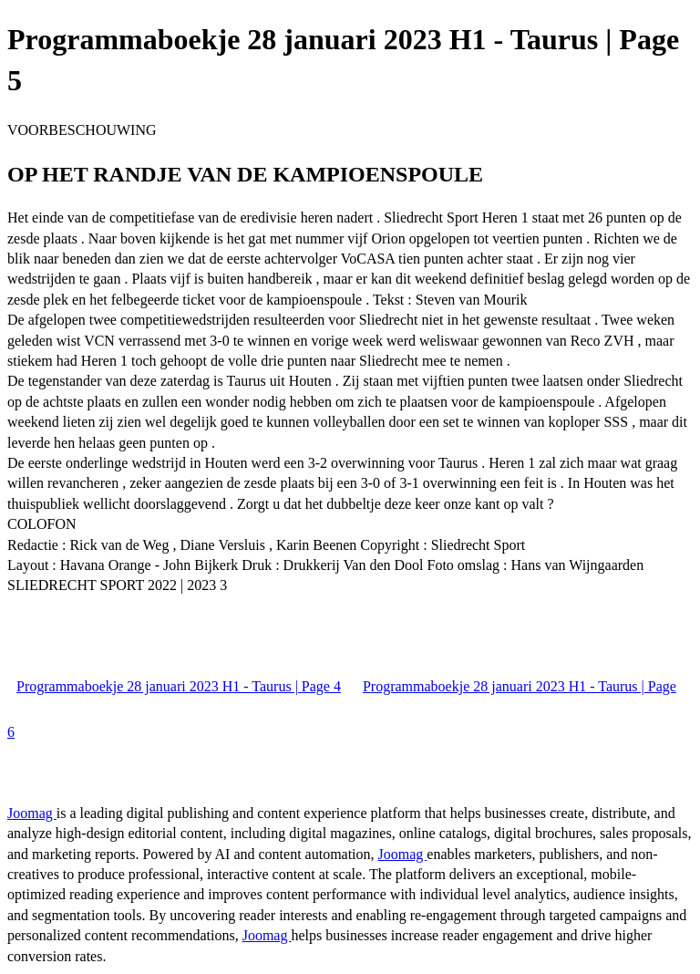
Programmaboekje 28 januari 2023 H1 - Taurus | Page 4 (178, 686)
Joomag (32, 813)
